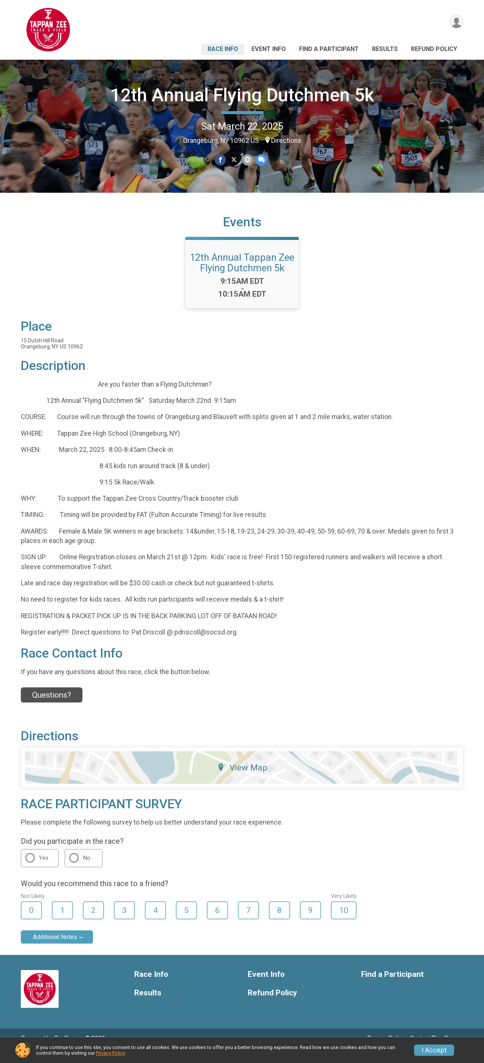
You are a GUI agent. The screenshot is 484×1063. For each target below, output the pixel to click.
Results (385, 49)
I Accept (434, 1050)
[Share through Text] (261, 160)
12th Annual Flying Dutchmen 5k (242, 95)
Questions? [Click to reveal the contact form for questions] (51, 705)
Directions (286, 140)
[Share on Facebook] (220, 160)
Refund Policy (434, 49)
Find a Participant (329, 49)
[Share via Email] (247, 160)
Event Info (268, 49)
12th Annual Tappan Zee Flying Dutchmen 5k (242, 273)
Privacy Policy (110, 1053)
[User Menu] (456, 22)
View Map (242, 778)
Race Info (223, 49)
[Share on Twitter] (233, 160)
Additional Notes (55, 947)
